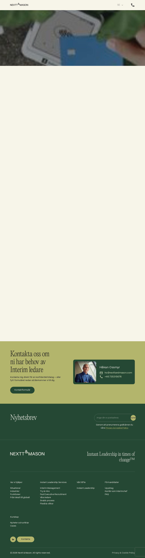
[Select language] (120, 5)
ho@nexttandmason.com (118, 373)
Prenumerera (133, 418)
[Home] (20, 4)
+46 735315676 (113, 377)
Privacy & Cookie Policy (116, 428)
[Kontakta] (133, 5)
